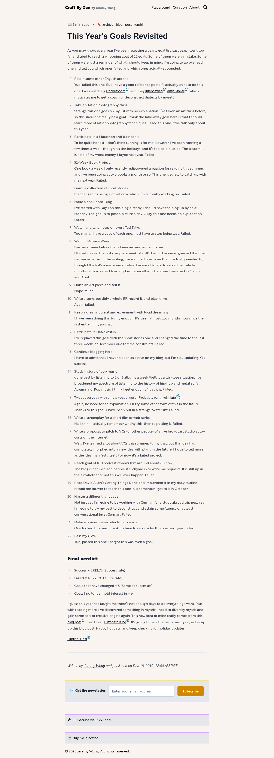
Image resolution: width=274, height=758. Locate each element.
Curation (180, 7)
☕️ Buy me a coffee (83, 737)
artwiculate (169, 398)
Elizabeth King (117, 622)
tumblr (139, 24)
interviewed (155, 91)
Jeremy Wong (94, 666)
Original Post (79, 639)
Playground (161, 7)
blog (120, 24)
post (129, 24)
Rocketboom (117, 91)
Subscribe (191, 691)
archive (108, 24)
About (194, 7)
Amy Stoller (177, 91)
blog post (76, 622)
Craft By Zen (77, 7)
